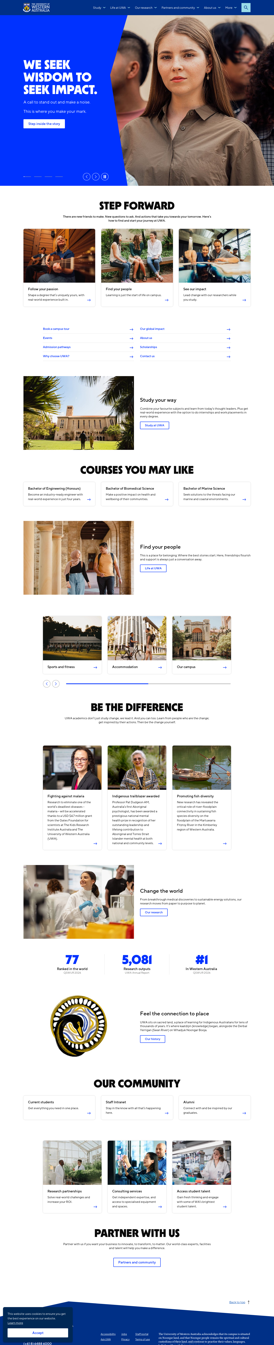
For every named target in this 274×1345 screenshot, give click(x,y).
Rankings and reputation (48, 176)
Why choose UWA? (56, 356)
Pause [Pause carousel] (105, 176)
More (228, 7)
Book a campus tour (56, 329)
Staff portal (141, 1334)
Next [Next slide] (96, 176)
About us (210, 7)
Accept (38, 1333)
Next (56, 683)
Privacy (125, 1339)
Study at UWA (38, 176)
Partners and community (178, 7)
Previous (47, 683)
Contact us (147, 356)
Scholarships (148, 347)
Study (97, 7)
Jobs (124, 1334)
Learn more (15, 1323)
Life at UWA (118, 7)
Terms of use (142, 1339)
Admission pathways (57, 347)
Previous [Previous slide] (86, 176)
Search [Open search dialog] (246, 7)
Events (47, 338)
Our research (144, 7)
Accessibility (108, 1334)
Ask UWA (106, 1339)
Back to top (237, 1302)
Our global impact (152, 329)
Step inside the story (44, 124)
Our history (152, 1039)
